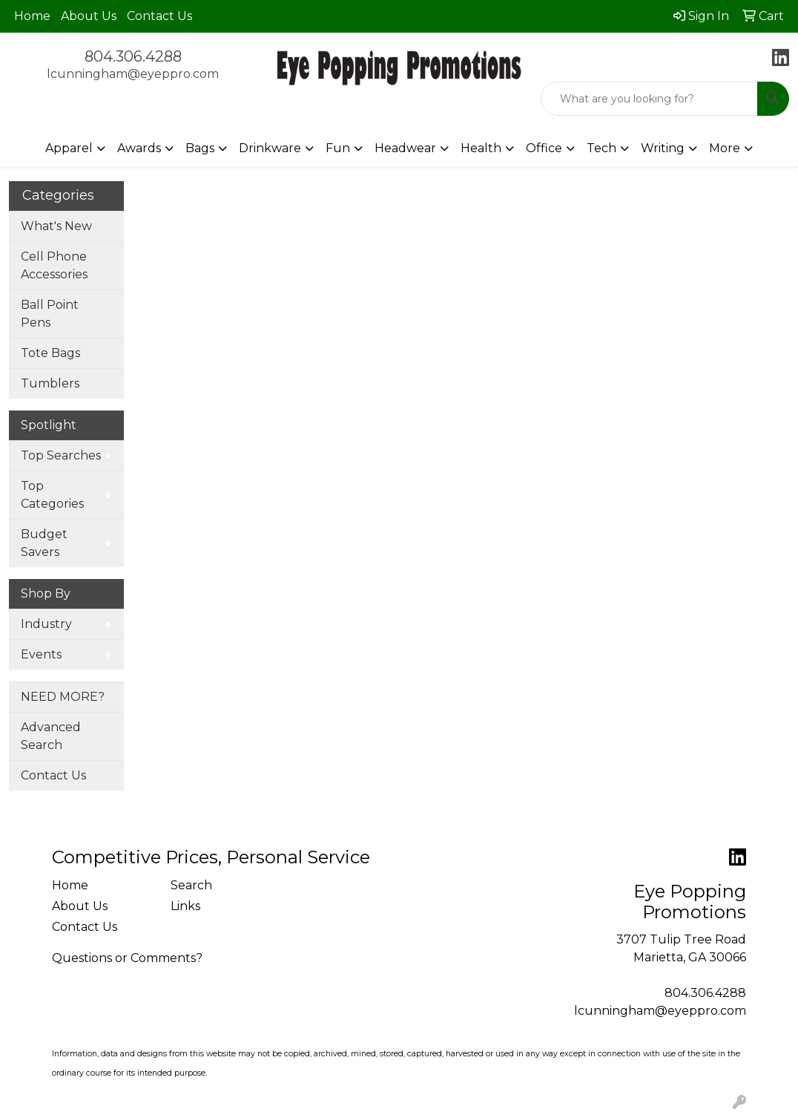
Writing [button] (663, 148)
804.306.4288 (133, 56)
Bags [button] (199, 148)
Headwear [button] (405, 148)
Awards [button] (139, 148)
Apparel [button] (69, 148)
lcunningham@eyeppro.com (133, 74)
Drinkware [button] (270, 148)
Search (191, 885)
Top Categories (52, 495)
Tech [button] (601, 148)
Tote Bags (50, 353)
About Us (88, 16)
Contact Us (159, 16)
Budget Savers (44, 543)
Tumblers (50, 383)
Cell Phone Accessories (54, 265)
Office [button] (544, 148)
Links (185, 906)
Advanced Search (51, 736)
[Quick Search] (649, 99)
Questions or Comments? (127, 958)
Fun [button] (338, 148)
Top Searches (61, 455)
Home (32, 16)
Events (41, 654)
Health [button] (481, 148)
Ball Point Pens (50, 314)
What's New (56, 226)
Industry (46, 624)
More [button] (724, 148)
